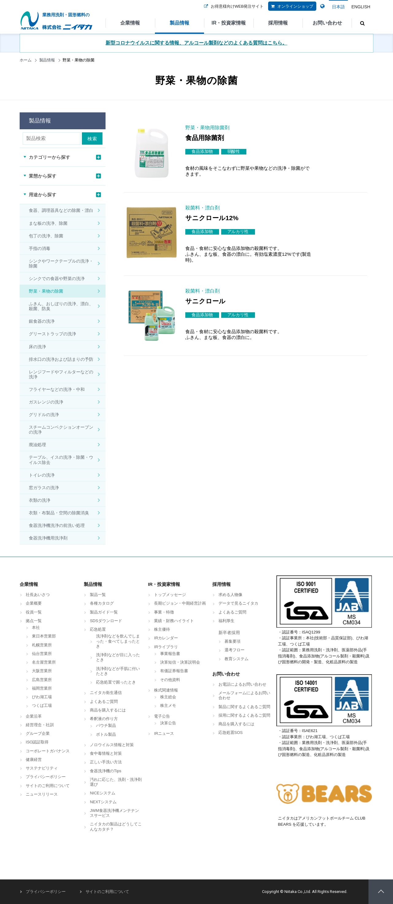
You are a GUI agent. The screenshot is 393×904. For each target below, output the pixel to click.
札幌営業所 (42, 645)
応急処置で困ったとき (116, 682)
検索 (93, 138)
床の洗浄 (37, 346)
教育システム (237, 659)
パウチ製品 (106, 725)
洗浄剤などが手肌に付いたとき (118, 671)
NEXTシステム (103, 802)
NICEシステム (102, 793)
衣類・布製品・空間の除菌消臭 (59, 512)
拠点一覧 (34, 620)
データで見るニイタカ (238, 603)
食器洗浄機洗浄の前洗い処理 (57, 525)
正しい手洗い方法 (106, 762)
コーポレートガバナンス (48, 751)
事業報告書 (170, 653)
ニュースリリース (42, 794)
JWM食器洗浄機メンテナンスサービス (114, 813)
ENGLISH (360, 6)
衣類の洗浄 (39, 500)
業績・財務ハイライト (174, 620)
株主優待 (162, 629)
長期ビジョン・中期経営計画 (180, 603)
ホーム (26, 60)
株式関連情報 (166, 690)
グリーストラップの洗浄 (52, 333)
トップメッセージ (170, 594)
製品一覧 (98, 594)
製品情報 (179, 22)
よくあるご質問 (104, 701)
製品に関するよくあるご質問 (244, 706)
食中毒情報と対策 (106, 753)
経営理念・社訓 (40, 725)
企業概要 (34, 603)
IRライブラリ (166, 647)
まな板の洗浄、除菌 (48, 223)
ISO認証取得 (37, 742)
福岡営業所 (42, 688)
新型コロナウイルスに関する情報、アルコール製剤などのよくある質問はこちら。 (196, 42)
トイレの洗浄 (42, 475)
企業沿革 (34, 716)
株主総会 (168, 697)
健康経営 (34, 759)
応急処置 (98, 629)
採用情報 (278, 22)
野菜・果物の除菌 (46, 291)
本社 (36, 627)
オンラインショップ (290, 10)
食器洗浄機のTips (105, 771)
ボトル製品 (106, 734)
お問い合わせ (327, 22)
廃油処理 (37, 444)
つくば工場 (42, 705)
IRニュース (164, 733)
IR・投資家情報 (228, 22)
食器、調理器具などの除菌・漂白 (61, 210)
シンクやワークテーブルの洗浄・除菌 (61, 263)
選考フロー (235, 650)
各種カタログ (102, 603)
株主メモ (168, 705)
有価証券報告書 (174, 670)
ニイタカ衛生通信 (106, 692)
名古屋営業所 (44, 662)
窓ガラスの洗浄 (44, 487)
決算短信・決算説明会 (180, 662)
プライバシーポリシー (46, 776)
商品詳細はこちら (342, 172)
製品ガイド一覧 (104, 612)
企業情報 (130, 22)
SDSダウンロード (106, 620)
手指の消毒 (39, 248)
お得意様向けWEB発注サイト (233, 10)
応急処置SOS (230, 732)
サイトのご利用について (48, 785)
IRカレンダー (166, 638)
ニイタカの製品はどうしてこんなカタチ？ (116, 826)
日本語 (338, 6)
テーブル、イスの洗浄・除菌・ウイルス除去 (61, 460)
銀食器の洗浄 (42, 321)
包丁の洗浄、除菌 (46, 235)
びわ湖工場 (42, 697)
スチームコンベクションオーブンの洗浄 (61, 429)
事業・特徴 (164, 612)
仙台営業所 (42, 653)
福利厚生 (226, 620)
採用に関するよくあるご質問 (244, 715)
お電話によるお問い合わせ (242, 684)
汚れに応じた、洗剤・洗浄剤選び (116, 782)
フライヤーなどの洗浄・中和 (57, 389)
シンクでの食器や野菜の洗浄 (57, 278)
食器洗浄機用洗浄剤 (48, 538)
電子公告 (162, 716)
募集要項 (233, 641)
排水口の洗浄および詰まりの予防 (61, 359)
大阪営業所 (42, 670)
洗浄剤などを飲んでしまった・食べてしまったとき (118, 641)
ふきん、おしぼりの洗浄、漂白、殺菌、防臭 (61, 306)
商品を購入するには (108, 710)
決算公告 (168, 723)
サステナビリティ (42, 768)
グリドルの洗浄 (44, 414)
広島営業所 (42, 679)
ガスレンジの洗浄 (46, 401)
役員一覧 (34, 612)
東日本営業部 (44, 636)
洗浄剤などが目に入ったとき (118, 657)
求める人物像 (230, 594)
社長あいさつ (38, 594)
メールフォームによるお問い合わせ (244, 695)
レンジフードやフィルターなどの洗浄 (61, 374)
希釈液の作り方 (104, 718)
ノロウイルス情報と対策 (112, 744)
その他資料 (170, 679)
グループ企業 (38, 733)
